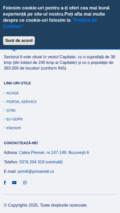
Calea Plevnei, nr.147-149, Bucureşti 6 (54, 152)
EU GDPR (14, 119)
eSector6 (13, 128)
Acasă (12, 93)
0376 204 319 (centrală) (41, 162)
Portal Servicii (21, 102)
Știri (11, 110)
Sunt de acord (19, 40)
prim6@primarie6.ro (36, 171)
